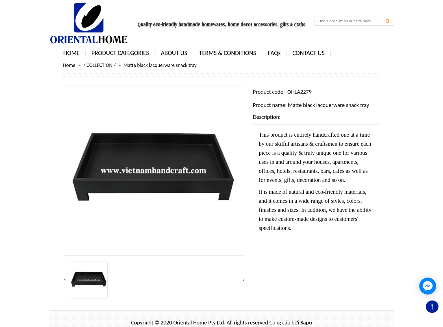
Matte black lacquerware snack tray (159, 65)
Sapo (306, 322)
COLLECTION (99, 65)
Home (69, 65)
